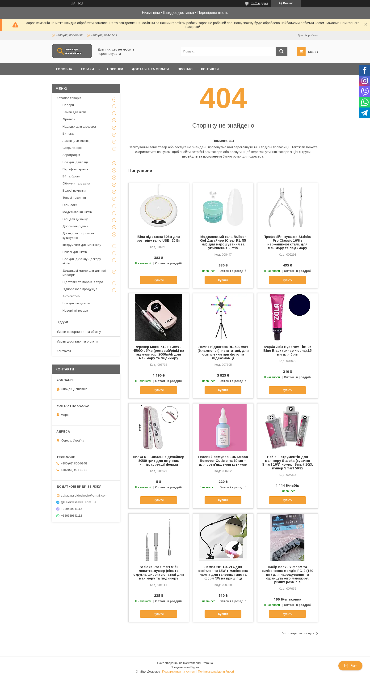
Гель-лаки (70, 205)
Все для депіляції (76, 162)
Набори (68, 105)
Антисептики (71, 296)
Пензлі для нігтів (75, 252)
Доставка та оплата (150, 69)
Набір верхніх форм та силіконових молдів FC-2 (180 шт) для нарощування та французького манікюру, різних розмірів (287, 574)
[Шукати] (281, 51)
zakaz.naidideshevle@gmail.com (84, 495)
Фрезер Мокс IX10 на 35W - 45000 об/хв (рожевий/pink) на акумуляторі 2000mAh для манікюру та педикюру (158, 352)
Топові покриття (74, 197)
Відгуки (62, 322)
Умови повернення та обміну (79, 332)
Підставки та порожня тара (83, 282)
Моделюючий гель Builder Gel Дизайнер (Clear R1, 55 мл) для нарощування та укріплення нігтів (223, 242)
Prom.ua (207, 663)
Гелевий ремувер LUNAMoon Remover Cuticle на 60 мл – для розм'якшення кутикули (223, 460)
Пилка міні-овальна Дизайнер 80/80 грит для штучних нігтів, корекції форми (158, 460)
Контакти (210, 69)
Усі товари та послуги (298, 633)
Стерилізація (72, 148)
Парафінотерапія (75, 169)
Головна (64, 69)
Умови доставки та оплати (77, 341)
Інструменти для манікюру (82, 245)
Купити (159, 280)
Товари (87, 69)
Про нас (185, 69)
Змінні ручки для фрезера (243, 156)
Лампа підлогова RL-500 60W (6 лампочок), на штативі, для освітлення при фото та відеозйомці (223, 352)
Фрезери (69, 119)
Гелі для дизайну (75, 219)
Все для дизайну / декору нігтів (82, 261)
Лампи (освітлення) (77, 140)
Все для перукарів (76, 303)
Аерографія (71, 155)
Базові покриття (74, 190)
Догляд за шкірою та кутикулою (78, 235)
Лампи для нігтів (75, 112)
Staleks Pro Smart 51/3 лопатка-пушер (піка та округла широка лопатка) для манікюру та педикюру (158, 572)
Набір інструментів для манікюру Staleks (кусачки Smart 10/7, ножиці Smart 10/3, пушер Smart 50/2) (287, 462)
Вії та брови (71, 176)
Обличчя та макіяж (76, 183)
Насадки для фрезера (79, 126)
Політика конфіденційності (216, 671)
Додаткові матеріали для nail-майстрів (85, 273)
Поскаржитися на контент (179, 671)
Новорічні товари (75, 310)
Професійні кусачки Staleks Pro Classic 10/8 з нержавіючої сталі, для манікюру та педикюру (287, 242)
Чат (350, 666)
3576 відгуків (259, 3)
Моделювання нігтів (77, 212)
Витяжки (69, 133)
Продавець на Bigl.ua (185, 667)
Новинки (115, 69)
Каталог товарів (69, 98)
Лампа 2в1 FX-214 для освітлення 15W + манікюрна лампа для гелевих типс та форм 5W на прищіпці (223, 572)
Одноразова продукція (80, 289)
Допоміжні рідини (75, 226)
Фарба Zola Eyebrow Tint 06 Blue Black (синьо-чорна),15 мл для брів (287, 350)
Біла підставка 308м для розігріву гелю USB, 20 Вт (159, 238)
